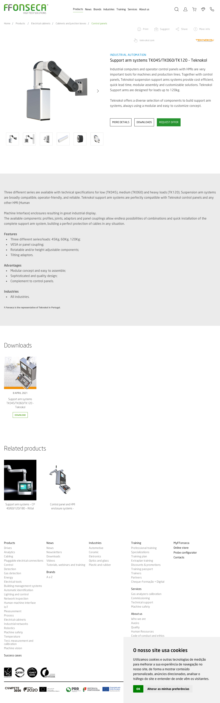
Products (78, 9)
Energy (8, 577)
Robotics (9, 628)
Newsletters (54, 552)
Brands (97, 9)
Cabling (8, 556)
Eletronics (95, 556)
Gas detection (12, 573)
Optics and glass (99, 560)
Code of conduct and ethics (147, 635)
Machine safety (13, 632)
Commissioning (140, 598)
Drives (8, 548)
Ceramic (94, 552)
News (88, 9)
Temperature (12, 636)
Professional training (144, 548)
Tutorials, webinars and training (65, 564)
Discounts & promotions (146, 564)
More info (204, 29)
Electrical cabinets (40, 23)
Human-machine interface (20, 602)
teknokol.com (147, 40)
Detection (10, 569)
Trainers (136, 573)
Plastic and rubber (100, 564)
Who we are (138, 618)
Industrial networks (16, 623)
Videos (50, 560)
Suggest (165, 29)
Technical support (142, 602)
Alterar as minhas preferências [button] (168, 689)
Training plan (139, 556)
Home (7, 23)
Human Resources (142, 631)
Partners (136, 577)
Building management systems (23, 586)
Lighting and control (16, 594)
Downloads (53, 556)
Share (184, 29)
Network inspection (16, 598)
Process (9, 615)
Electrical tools (13, 581)
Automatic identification (18, 590)
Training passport (142, 569)
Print (145, 29)
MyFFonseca (181, 543)
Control (8, 564)
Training (121, 9)
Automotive (96, 548)
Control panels (99, 23)
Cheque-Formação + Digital (147, 581)
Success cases (13, 655)
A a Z (49, 577)
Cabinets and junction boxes (71, 23)
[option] (54, 91)
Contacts (179, 557)
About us (144, 9)
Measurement (12, 611)
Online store (181, 547)
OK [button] (138, 689)
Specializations (140, 552)
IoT (6, 607)
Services (132, 9)
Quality (135, 627)
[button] (98, 91)
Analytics (9, 552)
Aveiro (135, 623)
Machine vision (13, 648)
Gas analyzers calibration (146, 594)
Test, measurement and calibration (18, 642)
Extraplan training (142, 560)
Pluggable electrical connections (23, 560)
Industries (108, 9)
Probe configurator (185, 552)
